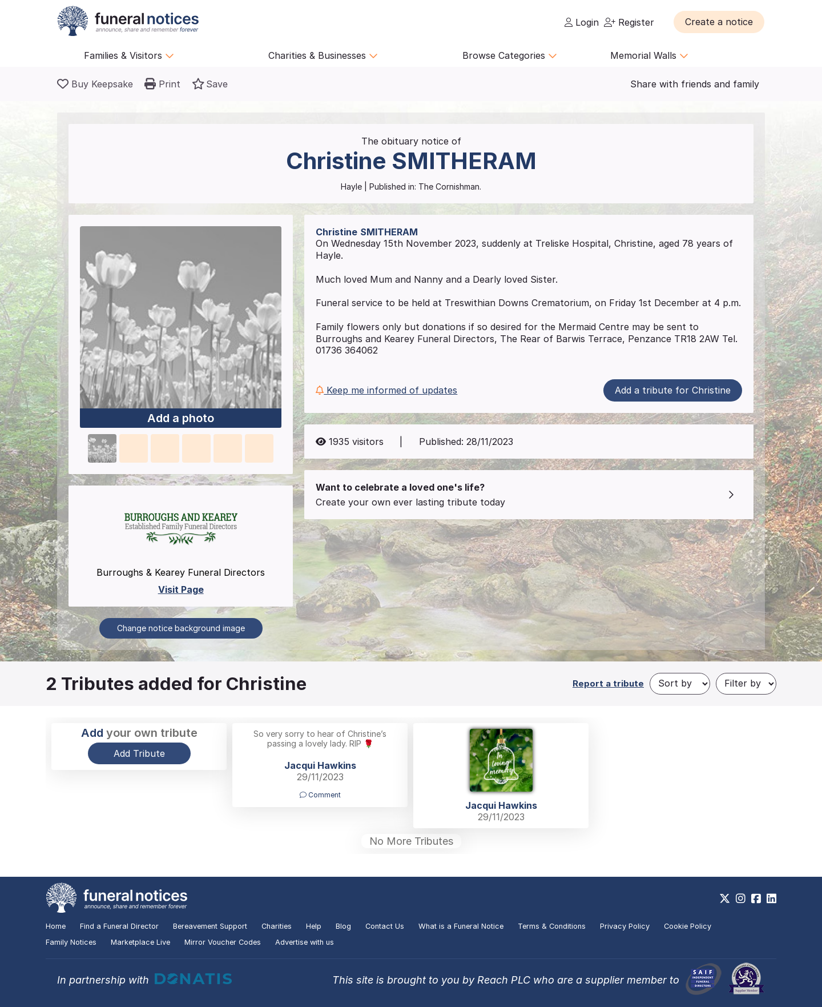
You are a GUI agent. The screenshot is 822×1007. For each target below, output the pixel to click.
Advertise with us (304, 942)
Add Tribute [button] (139, 753)
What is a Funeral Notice (460, 926)
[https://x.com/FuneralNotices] (724, 898)
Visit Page (181, 589)
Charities (276, 926)
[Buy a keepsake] (95, 84)
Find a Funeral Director (119, 926)
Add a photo (180, 419)
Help (313, 926)
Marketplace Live (140, 942)
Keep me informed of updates (386, 390)
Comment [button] (320, 795)
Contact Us (384, 926)
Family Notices (71, 942)
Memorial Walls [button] (649, 55)
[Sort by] (680, 684)
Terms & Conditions (552, 926)
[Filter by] (746, 684)
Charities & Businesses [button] (323, 55)
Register (629, 22)
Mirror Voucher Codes (222, 942)
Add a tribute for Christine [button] (673, 390)
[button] (719, 22)
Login (582, 22)
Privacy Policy (625, 926)
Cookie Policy (687, 926)
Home (56, 926)
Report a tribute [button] (608, 683)
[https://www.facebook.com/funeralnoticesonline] (756, 898)
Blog (343, 926)
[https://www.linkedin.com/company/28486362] (771, 898)
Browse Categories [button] (509, 55)
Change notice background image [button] (181, 628)
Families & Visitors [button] (129, 55)
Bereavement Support (210, 926)
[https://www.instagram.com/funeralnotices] (741, 898)
